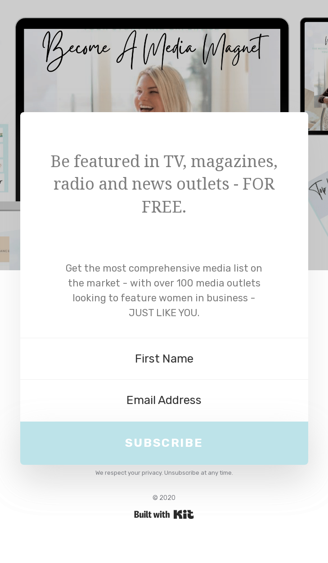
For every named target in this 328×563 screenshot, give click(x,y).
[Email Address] (164, 400)
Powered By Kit (164, 514)
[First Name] (164, 359)
